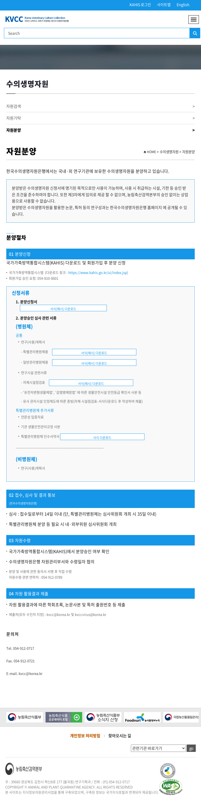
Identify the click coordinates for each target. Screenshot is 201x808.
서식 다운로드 (102, 437)
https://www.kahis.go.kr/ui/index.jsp (97, 272)
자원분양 (100, 130)
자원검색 (100, 106)
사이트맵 (164, 4)
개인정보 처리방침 (85, 736)
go (191, 748)
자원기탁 (100, 118)
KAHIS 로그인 (140, 4)
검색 (194, 33)
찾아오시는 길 (119, 736)
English (183, 4)
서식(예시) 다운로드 (63, 309)
